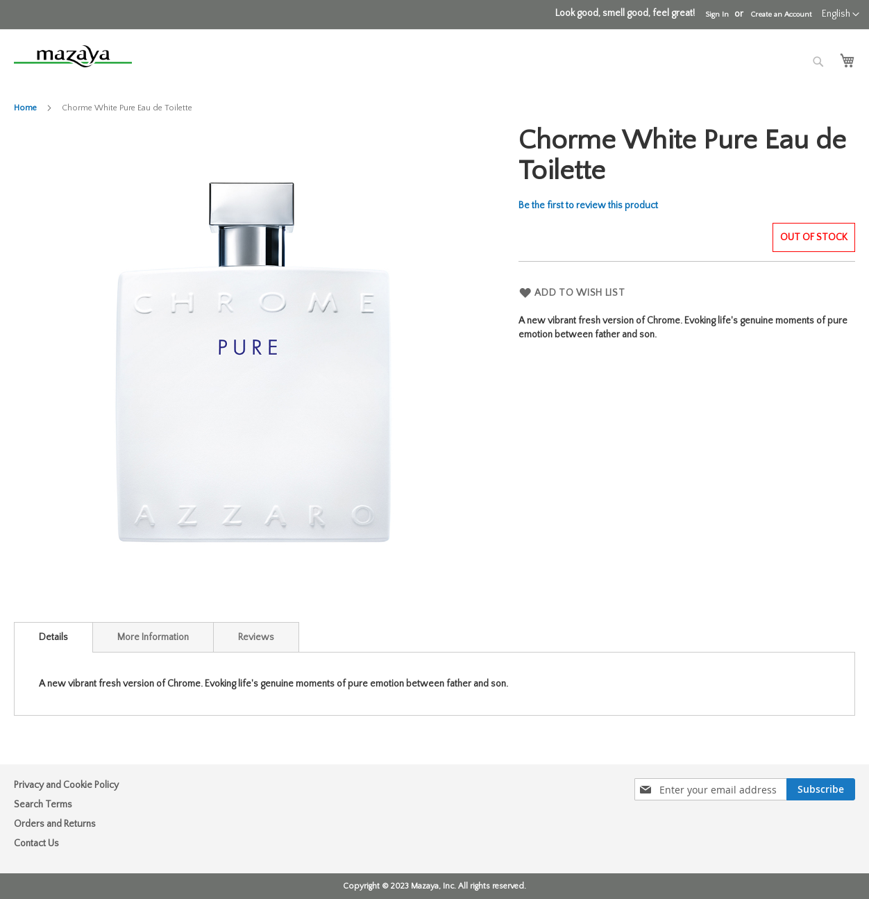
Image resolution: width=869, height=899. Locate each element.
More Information (153, 637)
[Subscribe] (820, 789)
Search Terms (43, 804)
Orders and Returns (55, 824)
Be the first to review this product (588, 205)
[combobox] (744, 64)
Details (53, 637)
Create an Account (780, 14)
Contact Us (36, 843)
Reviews (256, 637)
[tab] (53, 637)
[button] (840, 14)
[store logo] (73, 56)
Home (25, 107)
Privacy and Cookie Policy (66, 785)
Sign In (717, 14)
